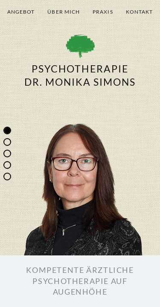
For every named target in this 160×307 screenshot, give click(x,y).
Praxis (103, 12)
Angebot (21, 12)
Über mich (63, 12)
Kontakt (139, 12)
